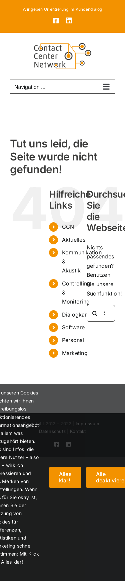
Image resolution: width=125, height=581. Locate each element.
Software (73, 327)
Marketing (75, 353)
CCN (68, 226)
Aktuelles (73, 239)
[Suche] (95, 313)
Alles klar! (65, 477)
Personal (73, 340)
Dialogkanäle (79, 314)
